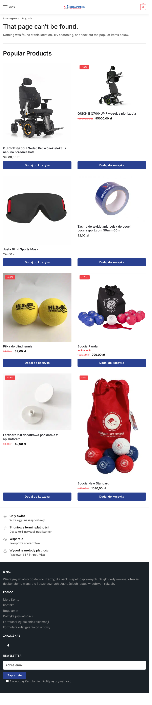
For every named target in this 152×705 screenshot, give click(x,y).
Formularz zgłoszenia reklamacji (26, 622)
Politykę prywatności (57, 681)
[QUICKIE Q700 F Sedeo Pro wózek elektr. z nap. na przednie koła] (37, 103)
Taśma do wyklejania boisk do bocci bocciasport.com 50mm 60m (104, 228)
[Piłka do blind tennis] (37, 307)
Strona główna (11, 18)
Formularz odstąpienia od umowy (26, 627)
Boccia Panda (88, 346)
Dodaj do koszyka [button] (37, 165)
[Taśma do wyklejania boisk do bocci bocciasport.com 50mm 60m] (112, 199)
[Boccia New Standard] (112, 426)
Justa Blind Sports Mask (20, 249)
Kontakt (8, 605)
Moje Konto (11, 599)
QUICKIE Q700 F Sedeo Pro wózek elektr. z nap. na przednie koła (34, 150)
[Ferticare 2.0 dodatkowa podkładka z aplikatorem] (37, 401)
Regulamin (10, 611)
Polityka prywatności (18, 616)
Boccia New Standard (93, 483)
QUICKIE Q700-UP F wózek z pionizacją (107, 113)
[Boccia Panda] (112, 307)
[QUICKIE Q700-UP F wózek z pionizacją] (112, 86)
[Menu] (9, 7)
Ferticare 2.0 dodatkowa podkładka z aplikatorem (30, 437)
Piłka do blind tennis (17, 346)
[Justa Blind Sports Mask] (37, 210)
